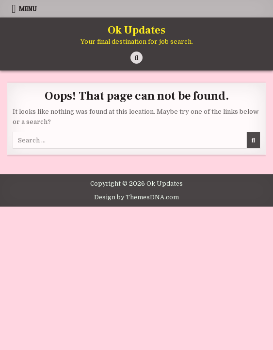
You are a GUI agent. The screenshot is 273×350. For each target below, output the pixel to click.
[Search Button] (136, 58)
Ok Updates (136, 30)
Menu (28, 9)
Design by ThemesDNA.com (136, 197)
